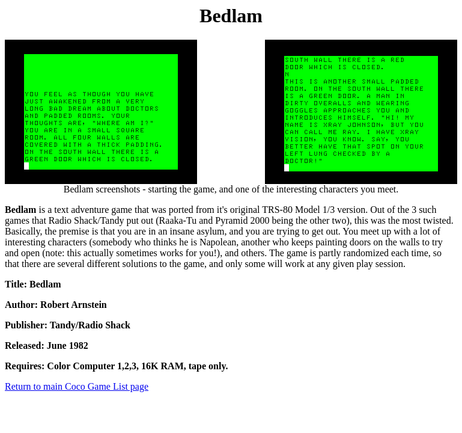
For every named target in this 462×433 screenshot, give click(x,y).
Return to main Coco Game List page (76, 386)
